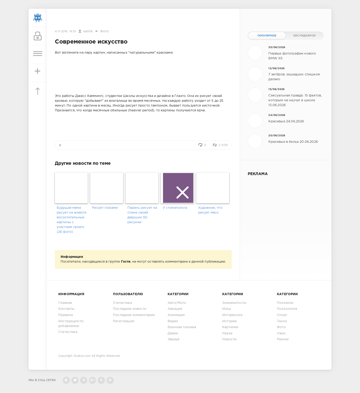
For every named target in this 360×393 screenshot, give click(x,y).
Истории (229, 321)
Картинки (230, 327)
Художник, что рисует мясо (210, 210)
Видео (173, 321)
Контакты (66, 309)
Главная (65, 303)
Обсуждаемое (304, 36)
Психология (287, 309)
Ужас (281, 333)
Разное (283, 339)
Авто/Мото (177, 303)
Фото (104, 31)
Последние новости (129, 309)
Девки (173, 333)
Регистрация (123, 321)
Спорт (282, 315)
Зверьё (173, 339)
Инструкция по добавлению (71, 323)
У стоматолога (175, 207)
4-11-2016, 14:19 (65, 31)
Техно (282, 321)
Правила (65, 315)
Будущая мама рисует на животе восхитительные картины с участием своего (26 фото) (72, 219)
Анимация (176, 315)
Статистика (67, 332)
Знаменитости (234, 303)
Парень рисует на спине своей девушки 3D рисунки (142, 215)
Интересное (232, 315)
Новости (229, 339)
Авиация (175, 309)
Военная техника (182, 327)
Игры (226, 309)
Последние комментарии (134, 315)
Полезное (285, 303)
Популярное (267, 36)
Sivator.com (82, 356)
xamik (88, 31)
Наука (227, 333)
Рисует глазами (105, 207)
